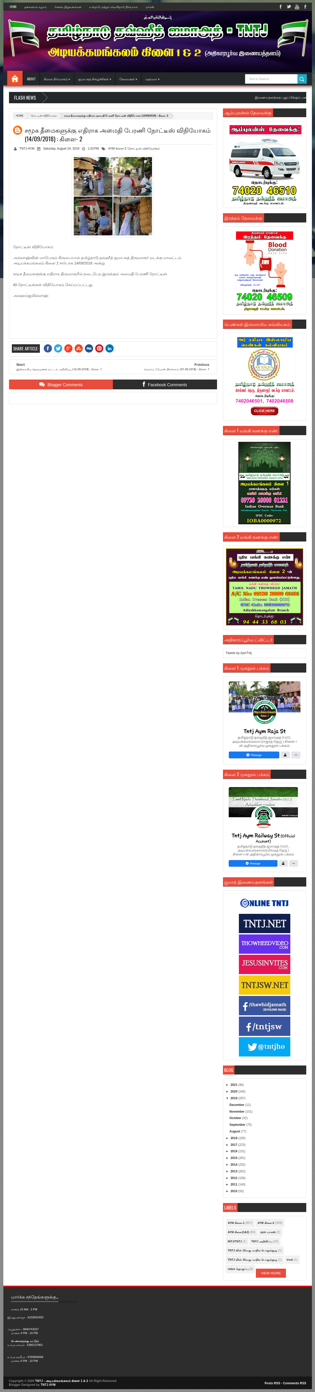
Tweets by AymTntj (238, 653)
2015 (234, 1158)
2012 (234, 1178)
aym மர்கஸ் (268, 1232)
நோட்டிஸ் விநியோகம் (44, 115)
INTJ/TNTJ (235, 1241)
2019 (234, 1098)
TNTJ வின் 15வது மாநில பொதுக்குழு (252, 1250)
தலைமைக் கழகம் (35, 7)
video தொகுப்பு (238, 1268)
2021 (234, 1085)
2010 (234, 1191)
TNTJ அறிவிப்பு (261, 1241)
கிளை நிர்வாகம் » (57, 78)
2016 (234, 1151)
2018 (234, 1138)
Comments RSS (294, 1383)
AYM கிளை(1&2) (238, 1232)
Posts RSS (272, 1383)
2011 (234, 1184)
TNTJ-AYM (27, 148)
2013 (234, 1171)
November (237, 1111)
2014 (234, 1164)
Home (13, 7)
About (31, 78)
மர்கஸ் (150, 7)
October (235, 1118)
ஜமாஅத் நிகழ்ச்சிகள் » (94, 78)
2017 (234, 1145)
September (237, 1125)
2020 (234, 1091)
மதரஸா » (152, 78)
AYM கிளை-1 (236, 1222)
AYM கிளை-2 (117, 148)
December (237, 1105)
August (235, 1131)
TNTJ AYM (48, 1385)
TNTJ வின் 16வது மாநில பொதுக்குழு (252, 1259)
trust (290, 1259)
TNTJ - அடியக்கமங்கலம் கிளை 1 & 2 (61, 1381)
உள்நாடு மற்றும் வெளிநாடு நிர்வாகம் (113, 7)
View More (271, 1273)
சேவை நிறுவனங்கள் (68, 7)
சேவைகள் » (128, 78)
